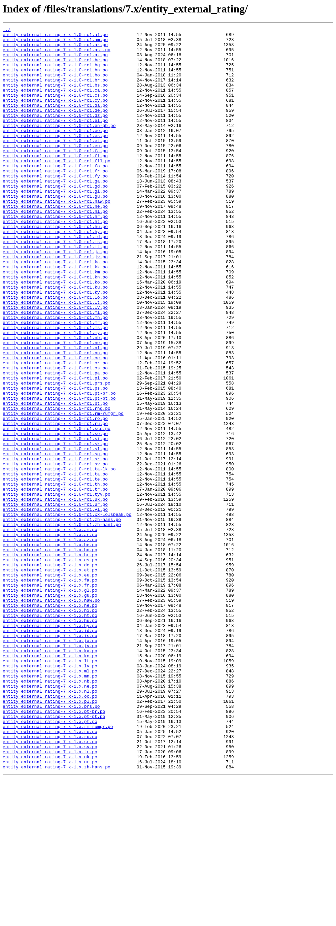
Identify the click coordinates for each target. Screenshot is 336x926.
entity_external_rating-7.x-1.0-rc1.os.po (55, 436)
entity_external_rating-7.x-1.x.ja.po (50, 764)
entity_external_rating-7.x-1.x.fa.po (50, 691)
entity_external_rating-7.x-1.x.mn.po (50, 806)
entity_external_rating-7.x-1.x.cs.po (50, 667)
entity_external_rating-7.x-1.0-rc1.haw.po (56, 236)
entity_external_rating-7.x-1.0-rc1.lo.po (55, 352)
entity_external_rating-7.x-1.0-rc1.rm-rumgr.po (63, 491)
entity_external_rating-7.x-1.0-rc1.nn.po (55, 418)
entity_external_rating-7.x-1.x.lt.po (50, 788)
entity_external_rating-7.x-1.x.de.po (50, 673)
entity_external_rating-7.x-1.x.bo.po (50, 655)
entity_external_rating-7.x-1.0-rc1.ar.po (55, 48)
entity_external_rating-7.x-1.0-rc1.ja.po (55, 297)
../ (6, 30)
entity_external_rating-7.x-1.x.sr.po (50, 885)
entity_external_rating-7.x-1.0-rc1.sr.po (55, 545)
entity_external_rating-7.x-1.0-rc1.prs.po (56, 455)
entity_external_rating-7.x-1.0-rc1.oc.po (55, 424)
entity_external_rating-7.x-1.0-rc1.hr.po (55, 255)
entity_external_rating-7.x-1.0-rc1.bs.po (55, 97)
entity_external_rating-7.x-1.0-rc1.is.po (55, 285)
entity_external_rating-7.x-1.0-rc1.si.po (55, 521)
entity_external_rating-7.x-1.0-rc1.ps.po (55, 461)
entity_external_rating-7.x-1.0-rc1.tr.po (55, 582)
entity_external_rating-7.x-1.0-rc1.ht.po (55, 261)
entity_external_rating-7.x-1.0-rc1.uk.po (55, 594)
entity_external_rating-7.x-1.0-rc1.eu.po (55, 170)
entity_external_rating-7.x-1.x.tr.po (50, 897)
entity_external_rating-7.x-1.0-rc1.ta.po (55, 564)
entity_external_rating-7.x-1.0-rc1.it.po (55, 291)
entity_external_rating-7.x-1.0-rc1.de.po (55, 127)
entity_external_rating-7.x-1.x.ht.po (50, 733)
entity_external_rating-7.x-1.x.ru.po (50, 879)
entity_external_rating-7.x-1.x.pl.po (50, 836)
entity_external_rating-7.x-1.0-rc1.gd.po (55, 218)
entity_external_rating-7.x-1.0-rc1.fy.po (55, 206)
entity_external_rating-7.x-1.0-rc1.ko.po (55, 333)
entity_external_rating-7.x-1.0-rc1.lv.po (55, 364)
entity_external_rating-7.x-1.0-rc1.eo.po (55, 151)
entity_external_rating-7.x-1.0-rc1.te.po (55, 570)
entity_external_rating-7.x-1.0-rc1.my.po (55, 394)
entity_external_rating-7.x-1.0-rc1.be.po (55, 67)
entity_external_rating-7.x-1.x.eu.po (50, 685)
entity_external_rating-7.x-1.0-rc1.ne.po (55, 406)
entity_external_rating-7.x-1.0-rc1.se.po (55, 515)
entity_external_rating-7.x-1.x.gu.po (50, 709)
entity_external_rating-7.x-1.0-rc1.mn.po (55, 376)
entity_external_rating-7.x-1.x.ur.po (50, 909)
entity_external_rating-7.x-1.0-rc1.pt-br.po (59, 467)
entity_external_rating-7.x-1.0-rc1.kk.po (55, 315)
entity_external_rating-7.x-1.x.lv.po (50, 794)
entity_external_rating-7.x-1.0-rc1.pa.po (55, 442)
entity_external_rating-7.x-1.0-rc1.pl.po (55, 448)
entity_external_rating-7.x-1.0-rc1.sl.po (55, 533)
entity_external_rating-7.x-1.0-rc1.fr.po (55, 200)
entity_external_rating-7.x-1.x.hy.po (50, 745)
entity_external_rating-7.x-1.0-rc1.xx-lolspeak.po (67, 612)
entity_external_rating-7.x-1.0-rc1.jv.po (55, 303)
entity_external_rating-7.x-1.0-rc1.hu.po (55, 267)
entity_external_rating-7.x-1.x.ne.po (50, 818)
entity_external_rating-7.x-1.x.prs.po (51, 842)
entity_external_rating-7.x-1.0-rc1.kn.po (55, 327)
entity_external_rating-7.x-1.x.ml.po (50, 800)
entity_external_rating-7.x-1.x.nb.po (50, 812)
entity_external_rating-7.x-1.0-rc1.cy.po (55, 115)
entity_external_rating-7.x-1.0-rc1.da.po (55, 121)
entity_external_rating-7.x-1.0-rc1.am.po (55, 42)
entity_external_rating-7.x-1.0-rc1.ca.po (55, 103)
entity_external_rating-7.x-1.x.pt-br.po (54, 849)
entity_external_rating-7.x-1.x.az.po (50, 642)
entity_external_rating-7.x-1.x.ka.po (50, 776)
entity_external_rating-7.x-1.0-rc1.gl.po (55, 224)
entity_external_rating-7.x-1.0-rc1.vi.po (55, 606)
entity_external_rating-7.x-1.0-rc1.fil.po (56, 188)
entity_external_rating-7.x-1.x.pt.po (50, 861)
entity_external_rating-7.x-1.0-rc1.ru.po (55, 503)
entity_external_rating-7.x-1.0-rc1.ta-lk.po (59, 558)
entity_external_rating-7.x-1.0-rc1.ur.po (55, 600)
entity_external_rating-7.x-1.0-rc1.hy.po (55, 273)
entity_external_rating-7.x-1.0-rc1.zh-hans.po (62, 618)
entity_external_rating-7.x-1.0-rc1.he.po (55, 242)
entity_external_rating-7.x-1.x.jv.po (50, 770)
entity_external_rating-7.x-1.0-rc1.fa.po (55, 176)
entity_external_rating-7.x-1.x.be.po (50, 649)
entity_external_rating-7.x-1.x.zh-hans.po (56, 915)
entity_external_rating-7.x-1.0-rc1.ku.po (55, 339)
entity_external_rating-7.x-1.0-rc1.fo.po (55, 194)
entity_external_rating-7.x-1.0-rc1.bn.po (55, 79)
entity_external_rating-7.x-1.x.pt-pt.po (54, 855)
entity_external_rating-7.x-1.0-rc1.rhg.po (56, 485)
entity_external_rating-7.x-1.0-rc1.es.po (55, 158)
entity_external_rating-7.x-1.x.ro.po (50, 873)
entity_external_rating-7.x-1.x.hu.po (50, 739)
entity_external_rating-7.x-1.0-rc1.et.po (55, 164)
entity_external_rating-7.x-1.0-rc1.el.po (55, 139)
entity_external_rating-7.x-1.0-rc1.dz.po (55, 133)
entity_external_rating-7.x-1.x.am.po (50, 630)
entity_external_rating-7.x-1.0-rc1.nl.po (55, 412)
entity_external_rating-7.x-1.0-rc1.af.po (55, 36)
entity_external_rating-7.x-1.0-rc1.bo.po (55, 85)
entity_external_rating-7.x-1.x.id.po (50, 752)
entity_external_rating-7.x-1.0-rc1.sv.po (55, 552)
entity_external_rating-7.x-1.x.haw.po (51, 715)
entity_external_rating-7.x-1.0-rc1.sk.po (55, 527)
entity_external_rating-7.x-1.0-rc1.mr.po (55, 382)
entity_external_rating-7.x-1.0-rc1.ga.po (55, 212)
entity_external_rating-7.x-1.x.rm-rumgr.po (58, 867)
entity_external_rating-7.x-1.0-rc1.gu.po (55, 230)
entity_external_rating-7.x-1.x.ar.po (50, 636)
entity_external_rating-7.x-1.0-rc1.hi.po (55, 248)
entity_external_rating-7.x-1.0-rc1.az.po (55, 61)
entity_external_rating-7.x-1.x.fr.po (50, 697)
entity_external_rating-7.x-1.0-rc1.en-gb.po (59, 145)
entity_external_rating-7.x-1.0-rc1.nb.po (55, 400)
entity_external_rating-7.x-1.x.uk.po (50, 903)
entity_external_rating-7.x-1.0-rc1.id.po (55, 279)
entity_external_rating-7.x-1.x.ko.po (50, 782)
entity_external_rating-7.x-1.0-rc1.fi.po (55, 182)
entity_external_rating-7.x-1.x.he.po (50, 721)
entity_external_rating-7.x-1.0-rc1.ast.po (56, 55)
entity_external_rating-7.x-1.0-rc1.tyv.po (56, 588)
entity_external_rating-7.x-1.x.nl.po (50, 824)
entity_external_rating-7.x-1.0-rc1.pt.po (55, 479)
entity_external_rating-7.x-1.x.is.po (50, 758)
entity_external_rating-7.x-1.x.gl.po (50, 703)
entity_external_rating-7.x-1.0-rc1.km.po (55, 321)
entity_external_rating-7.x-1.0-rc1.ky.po (55, 345)
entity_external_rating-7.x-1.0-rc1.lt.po (55, 358)
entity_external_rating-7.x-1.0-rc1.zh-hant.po (62, 624)
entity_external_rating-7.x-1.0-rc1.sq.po (55, 539)
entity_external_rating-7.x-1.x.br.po (50, 661)
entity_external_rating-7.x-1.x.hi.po (50, 727)
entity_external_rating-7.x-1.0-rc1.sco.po (56, 509)
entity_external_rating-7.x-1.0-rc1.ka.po (55, 309)
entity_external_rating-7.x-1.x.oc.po (50, 830)
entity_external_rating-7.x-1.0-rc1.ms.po (55, 388)
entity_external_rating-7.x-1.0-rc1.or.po (55, 430)
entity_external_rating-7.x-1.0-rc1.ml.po (55, 370)
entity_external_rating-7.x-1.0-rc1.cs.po (55, 109)
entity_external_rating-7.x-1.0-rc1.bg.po (55, 73)
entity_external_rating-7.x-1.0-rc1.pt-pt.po (59, 473)
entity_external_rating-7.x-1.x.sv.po (50, 891)
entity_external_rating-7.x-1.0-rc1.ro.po (55, 497)
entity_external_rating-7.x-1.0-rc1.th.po (55, 576)
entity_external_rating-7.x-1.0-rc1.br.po (55, 91)
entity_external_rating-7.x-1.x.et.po (50, 679)
